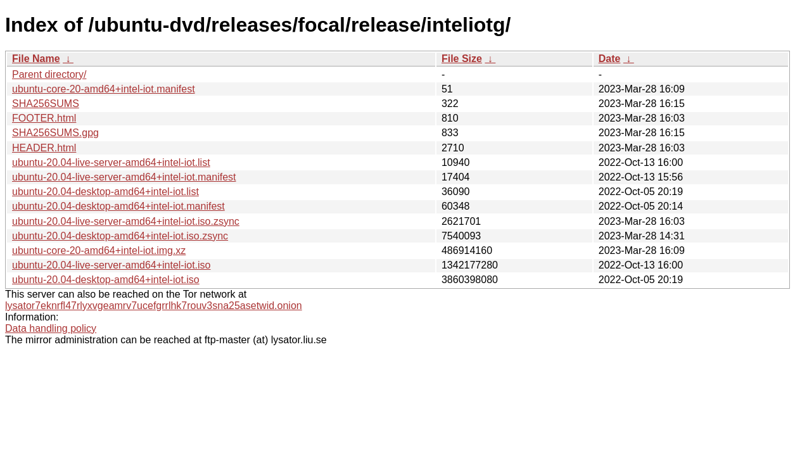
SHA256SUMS (45, 103)
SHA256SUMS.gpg (55, 132)
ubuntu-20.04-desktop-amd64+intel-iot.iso (106, 279)
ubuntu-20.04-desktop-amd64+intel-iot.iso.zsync (120, 236)
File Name (36, 58)
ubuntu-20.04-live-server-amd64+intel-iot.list (111, 162)
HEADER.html (44, 147)
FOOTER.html (44, 118)
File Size (462, 58)
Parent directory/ (49, 74)
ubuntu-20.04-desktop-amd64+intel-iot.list (105, 191)
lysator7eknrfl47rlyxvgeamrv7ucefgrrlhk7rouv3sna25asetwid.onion (153, 305)
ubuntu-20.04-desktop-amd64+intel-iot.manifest (118, 206)
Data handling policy (50, 328)
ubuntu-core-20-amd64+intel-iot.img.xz (99, 250)
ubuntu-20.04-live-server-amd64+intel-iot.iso (111, 265)
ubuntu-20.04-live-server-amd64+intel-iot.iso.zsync (125, 221)
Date (610, 58)
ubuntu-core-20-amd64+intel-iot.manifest (103, 89)
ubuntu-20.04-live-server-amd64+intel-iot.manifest (124, 177)
